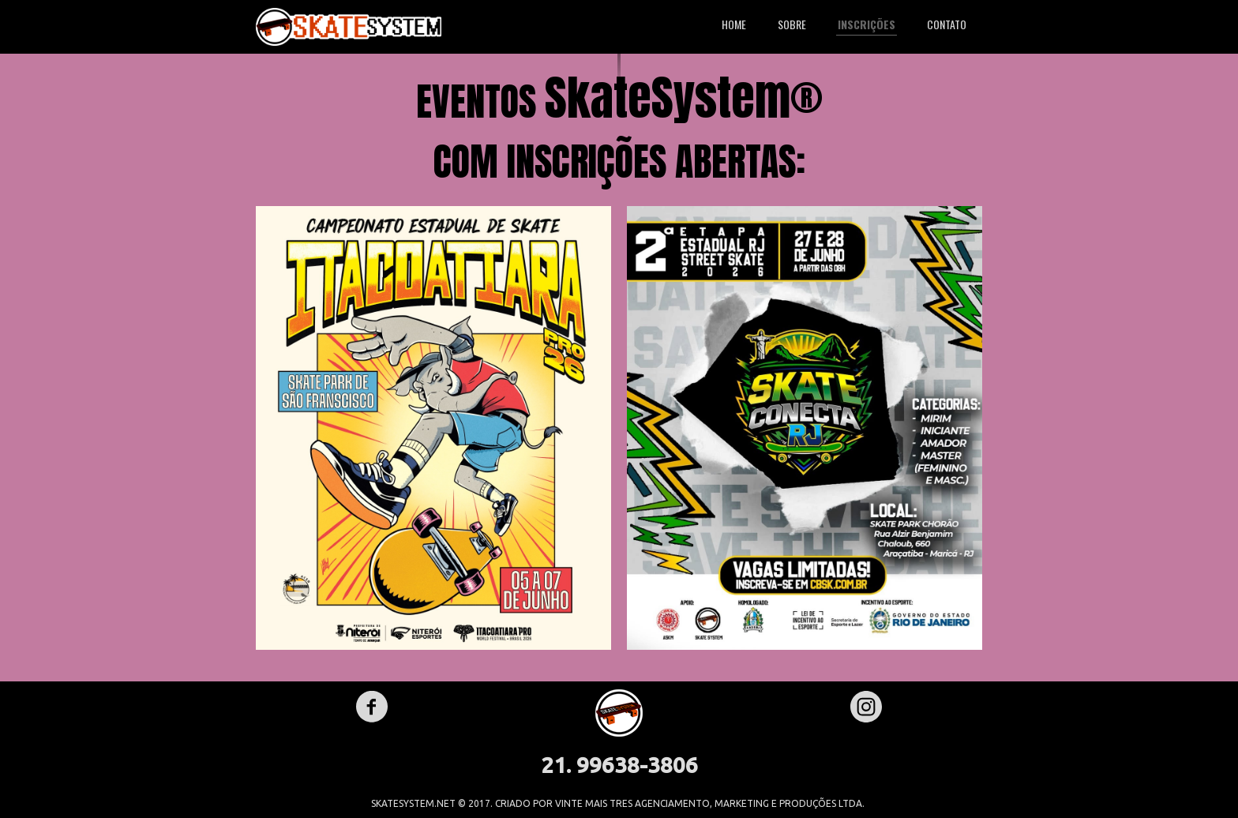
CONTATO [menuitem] (946, 24)
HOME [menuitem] (734, 24)
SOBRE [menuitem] (792, 24)
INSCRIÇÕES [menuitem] (866, 24)
